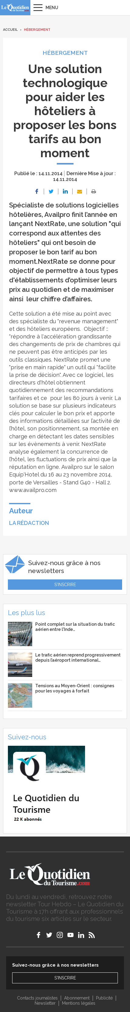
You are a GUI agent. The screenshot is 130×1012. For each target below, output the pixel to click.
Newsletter (45, 1003)
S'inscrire (65, 584)
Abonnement (77, 998)
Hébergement (37, 30)
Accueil (10, 30)
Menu (52, 7)
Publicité (104, 998)
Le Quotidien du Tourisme (15, 7)
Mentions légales (78, 1003)
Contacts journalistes (37, 998)
